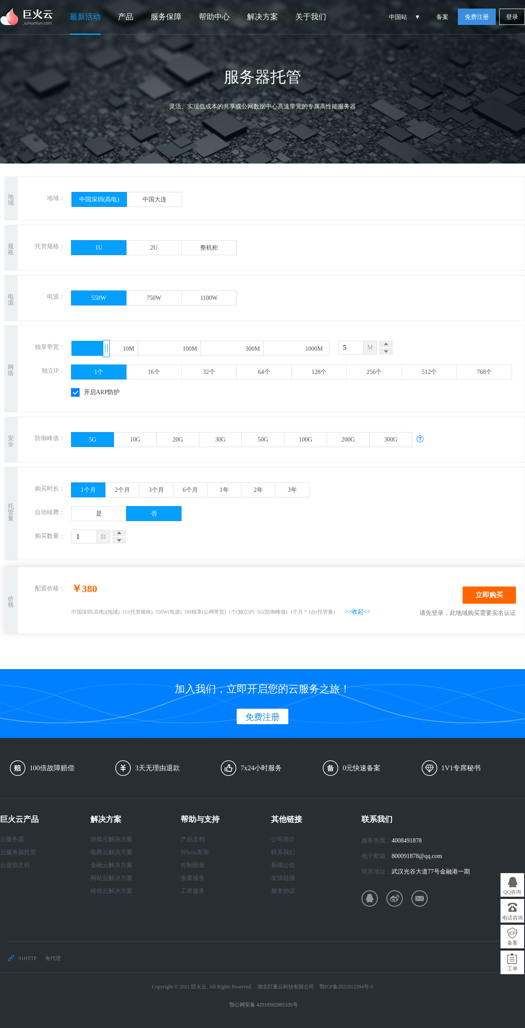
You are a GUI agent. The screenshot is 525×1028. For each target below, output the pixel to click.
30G (220, 439)
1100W (209, 298)
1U (98, 247)
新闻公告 (283, 865)
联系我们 (283, 852)
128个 (319, 372)
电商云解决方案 (111, 852)
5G (92, 439)
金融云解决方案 (111, 865)
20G (178, 439)
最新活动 (85, 16)
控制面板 (193, 865)
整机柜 (209, 247)
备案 (442, 17)
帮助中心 (214, 16)
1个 (98, 372)
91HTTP (28, 958)
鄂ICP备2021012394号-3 (346, 987)
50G (263, 439)
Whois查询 (195, 852)
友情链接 (283, 878)
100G (305, 439)
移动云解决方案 (111, 891)
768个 (484, 372)
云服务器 (12, 839)
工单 (512, 969)
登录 (512, 17)
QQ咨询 (512, 892)
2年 (258, 490)
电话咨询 (512, 918)
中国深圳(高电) (99, 199)
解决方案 (262, 16)
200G (348, 439)
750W (153, 298)
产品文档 (193, 839)
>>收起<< (358, 611)
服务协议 (283, 891)
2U (154, 247)
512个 (429, 372)
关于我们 (310, 16)
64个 (264, 372)
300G (390, 439)
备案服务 (193, 878)
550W (98, 298)
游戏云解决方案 (111, 839)
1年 (224, 490)
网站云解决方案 (111, 878)
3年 (292, 490)
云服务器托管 (18, 852)
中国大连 (154, 199)
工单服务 (193, 891)
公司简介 (283, 839)
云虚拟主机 (15, 865)
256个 (374, 372)
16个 (154, 372)
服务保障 (166, 16)
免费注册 (477, 17)
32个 (209, 372)
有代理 (53, 958)
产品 (125, 16)
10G (135, 439)
